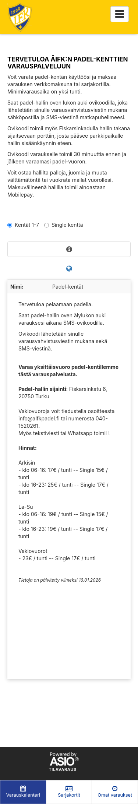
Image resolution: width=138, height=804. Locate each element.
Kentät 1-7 (23, 225)
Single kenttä (63, 225)
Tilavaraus (62, 769)
